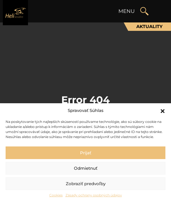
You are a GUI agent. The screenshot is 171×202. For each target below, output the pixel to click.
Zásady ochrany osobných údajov (93, 195)
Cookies (56, 195)
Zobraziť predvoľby (86, 183)
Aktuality (149, 26)
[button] (162, 110)
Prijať (85, 152)
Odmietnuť (85, 168)
